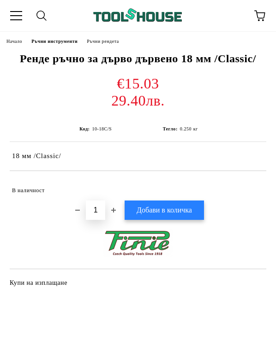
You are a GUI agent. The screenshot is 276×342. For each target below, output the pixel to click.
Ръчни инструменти (54, 41)
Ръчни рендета (103, 41)
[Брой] (95, 210)
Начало (14, 41)
